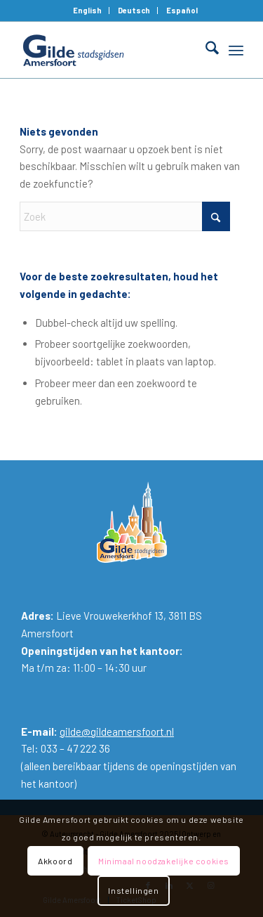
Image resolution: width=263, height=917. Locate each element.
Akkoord (55, 861)
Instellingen (133, 890)
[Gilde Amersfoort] (109, 50)
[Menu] (236, 50)
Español (182, 10)
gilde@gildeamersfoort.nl (117, 731)
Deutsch (134, 10)
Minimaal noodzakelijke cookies (163, 861)
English (87, 10)
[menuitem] (87, 10)
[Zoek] (205, 50)
